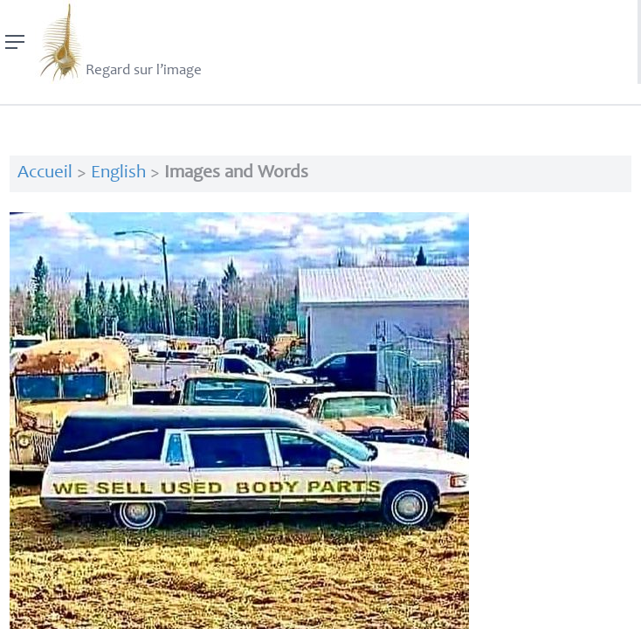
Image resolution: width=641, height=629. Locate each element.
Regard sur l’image (118, 42)
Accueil (44, 173)
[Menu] (15, 42)
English (118, 173)
